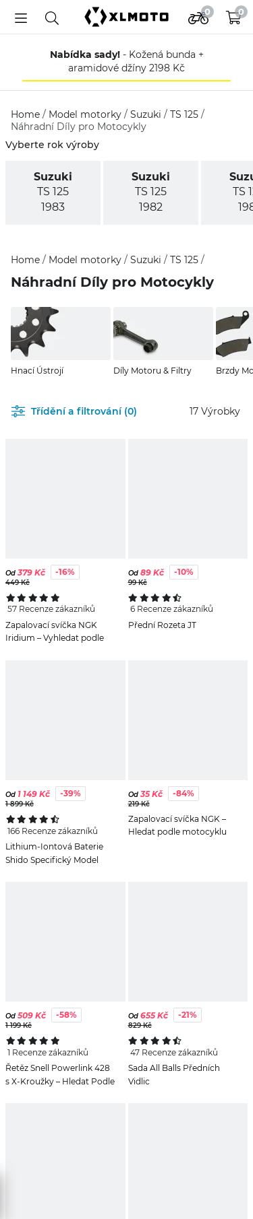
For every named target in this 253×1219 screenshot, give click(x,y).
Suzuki (147, 114)
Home (27, 114)
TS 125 (185, 114)
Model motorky (86, 114)
